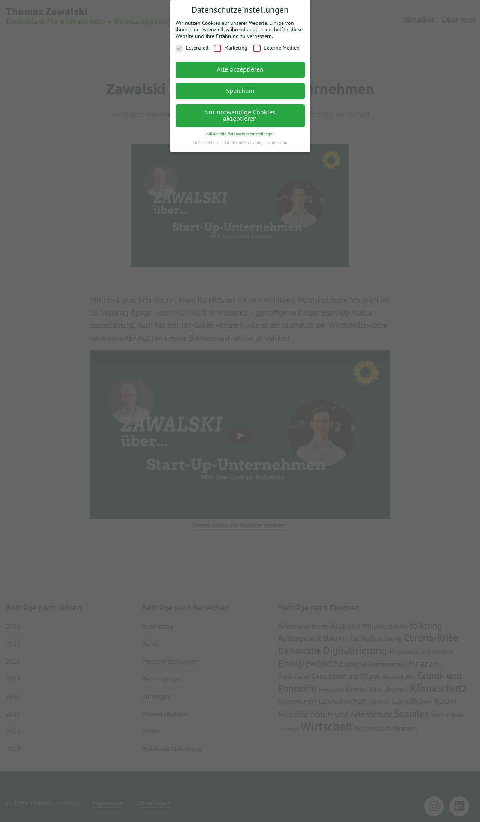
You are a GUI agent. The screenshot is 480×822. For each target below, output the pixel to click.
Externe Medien (276, 44)
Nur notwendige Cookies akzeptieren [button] (240, 112)
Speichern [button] (240, 87)
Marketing (231, 44)
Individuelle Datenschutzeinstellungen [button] (240, 130)
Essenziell (192, 44)
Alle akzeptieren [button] (240, 65)
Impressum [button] (277, 139)
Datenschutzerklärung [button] (244, 139)
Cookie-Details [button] (206, 139)
